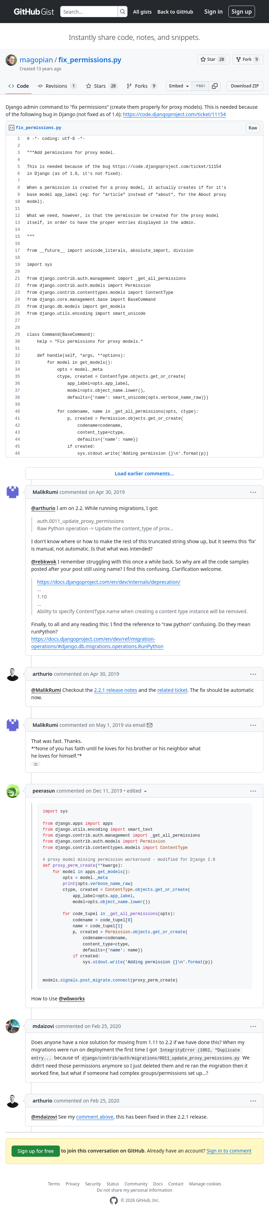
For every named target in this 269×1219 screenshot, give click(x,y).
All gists (142, 11)
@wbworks (72, 998)
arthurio (43, 674)
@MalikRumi (46, 690)
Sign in (214, 11)
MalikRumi (45, 492)
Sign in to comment (229, 1150)
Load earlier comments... (144, 473)
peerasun (44, 790)
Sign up (242, 11)
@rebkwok (43, 561)
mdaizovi (43, 1026)
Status (112, 1184)
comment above (94, 1116)
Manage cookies (205, 1184)
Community (135, 1184)
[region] (134, 296)
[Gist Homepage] (34, 11)
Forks (142, 86)
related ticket (172, 690)
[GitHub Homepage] (114, 1200)
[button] (215, 86)
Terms (54, 1184)
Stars (102, 86)
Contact (176, 1184)
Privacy (72, 1184)
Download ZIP (245, 86)
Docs (158, 1184)
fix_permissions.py (89, 59)
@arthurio (43, 508)
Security (93, 1184)
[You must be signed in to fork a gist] (248, 59)
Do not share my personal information (134, 1190)
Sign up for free (36, 1151)
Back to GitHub (175, 11)
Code (18, 86)
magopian (36, 59)
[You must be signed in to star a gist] (213, 59)
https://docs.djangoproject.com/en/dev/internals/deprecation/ (108, 582)
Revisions (57, 86)
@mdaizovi (44, 1116)
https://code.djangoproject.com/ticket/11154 (174, 114)
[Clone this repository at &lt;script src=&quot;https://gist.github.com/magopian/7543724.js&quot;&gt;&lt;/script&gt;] (200, 86)
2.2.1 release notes (115, 690)
